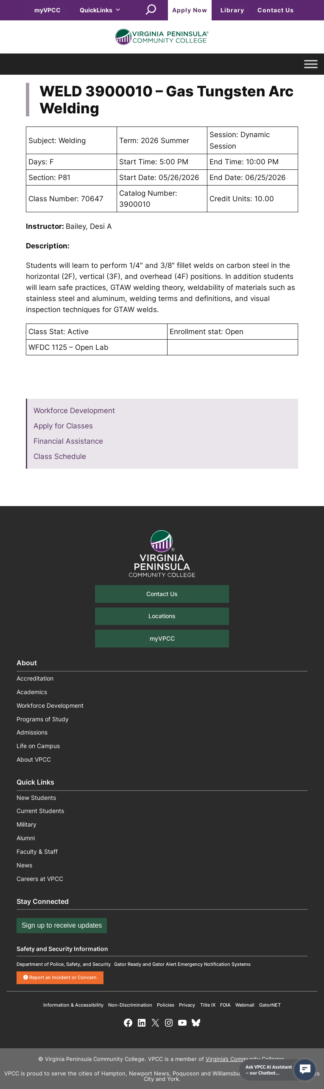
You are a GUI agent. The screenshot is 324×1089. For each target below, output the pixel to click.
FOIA (225, 1005)
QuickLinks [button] (100, 10)
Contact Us (275, 10)
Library (232, 10)
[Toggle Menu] (311, 64)
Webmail (244, 1005)
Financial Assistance (68, 441)
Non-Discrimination (130, 1005)
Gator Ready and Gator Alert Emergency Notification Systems (182, 964)
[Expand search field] (151, 10)
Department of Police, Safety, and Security (64, 964)
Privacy (187, 1005)
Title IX (207, 1005)
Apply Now (189, 10)
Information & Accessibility (73, 1005)
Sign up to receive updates (62, 925)
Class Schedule (60, 456)
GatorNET (270, 1005)
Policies (165, 1005)
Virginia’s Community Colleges (245, 1059)
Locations (162, 615)
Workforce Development (74, 410)
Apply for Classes (63, 426)
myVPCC (47, 10)
